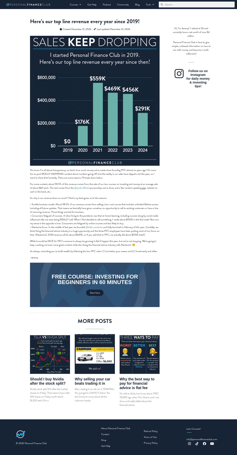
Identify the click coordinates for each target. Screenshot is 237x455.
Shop (103, 440)
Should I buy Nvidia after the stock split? (48, 381)
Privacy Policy (151, 443)
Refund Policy (151, 431)
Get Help (92, 4)
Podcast (107, 4)
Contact (105, 434)
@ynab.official (81, 188)
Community (123, 4)
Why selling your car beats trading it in (92, 381)
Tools (150, 4)
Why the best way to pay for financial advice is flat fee (137, 383)
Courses (75, 4)
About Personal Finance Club (115, 428)
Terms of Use (150, 437)
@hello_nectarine (94, 227)
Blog (137, 4)
